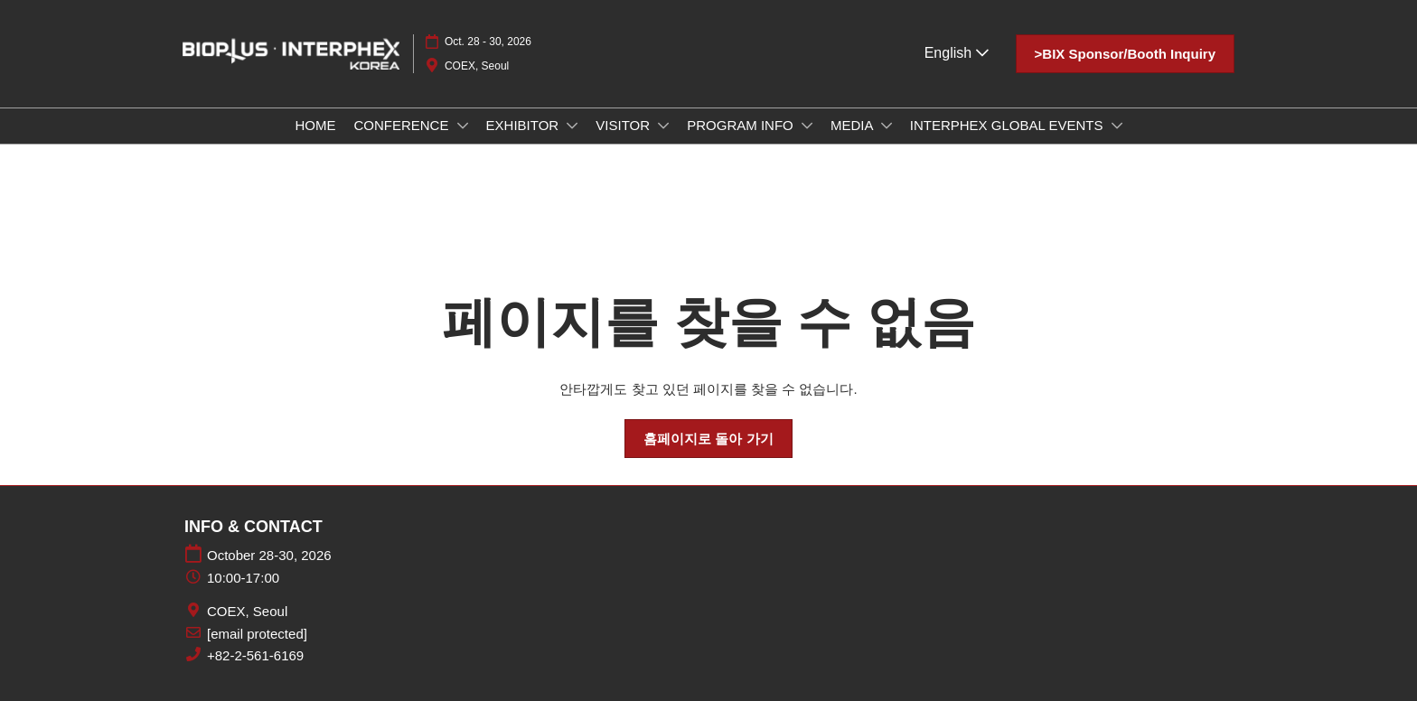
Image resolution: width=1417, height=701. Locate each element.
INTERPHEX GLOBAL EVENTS (1008, 125)
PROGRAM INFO (742, 125)
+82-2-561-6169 (255, 655)
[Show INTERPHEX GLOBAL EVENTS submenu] (1117, 125)
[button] (1125, 54)
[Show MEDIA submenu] (886, 125)
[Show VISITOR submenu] (663, 125)
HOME (315, 125)
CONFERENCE (402, 125)
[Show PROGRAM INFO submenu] (807, 125)
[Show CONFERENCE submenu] (462, 125)
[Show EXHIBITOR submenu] (572, 125)
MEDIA (853, 125)
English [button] (956, 53)
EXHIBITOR (524, 125)
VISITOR (624, 125)
